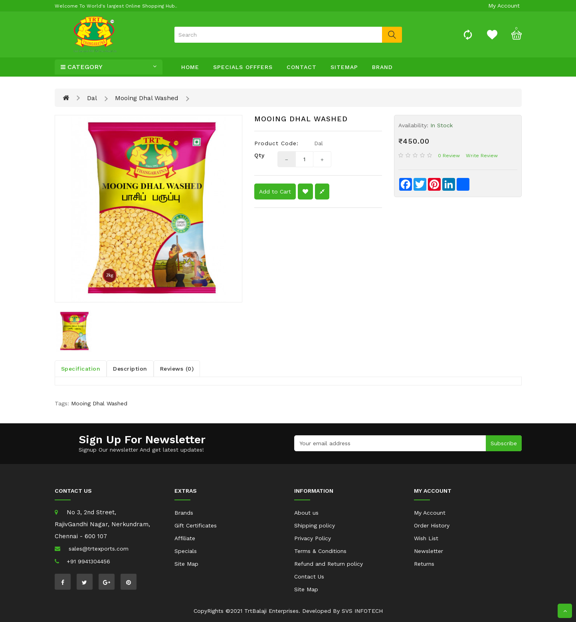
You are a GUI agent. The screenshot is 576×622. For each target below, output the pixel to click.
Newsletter (428, 551)
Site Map (186, 564)
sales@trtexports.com (99, 548)
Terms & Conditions (320, 551)
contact (302, 67)
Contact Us (309, 576)
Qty (259, 155)
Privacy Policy (312, 538)
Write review (482, 155)
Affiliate (184, 538)
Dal (92, 98)
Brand (382, 67)
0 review (449, 155)
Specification (81, 368)
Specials (185, 551)
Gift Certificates (195, 525)
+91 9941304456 (88, 561)
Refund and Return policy (328, 564)
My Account (429, 512)
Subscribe (504, 443)
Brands (183, 512)
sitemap (344, 67)
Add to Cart (275, 191)
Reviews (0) (177, 368)
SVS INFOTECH (362, 611)
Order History (431, 525)
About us (306, 512)
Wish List (426, 538)
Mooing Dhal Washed (146, 98)
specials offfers (243, 67)
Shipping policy (314, 525)
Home (190, 67)
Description (130, 368)
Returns (424, 564)
